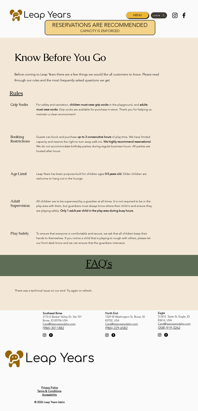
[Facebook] (184, 15)
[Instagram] (174, 15)
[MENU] (137, 15)
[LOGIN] (159, 15)
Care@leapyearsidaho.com (59, 324)
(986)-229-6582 (116, 328)
